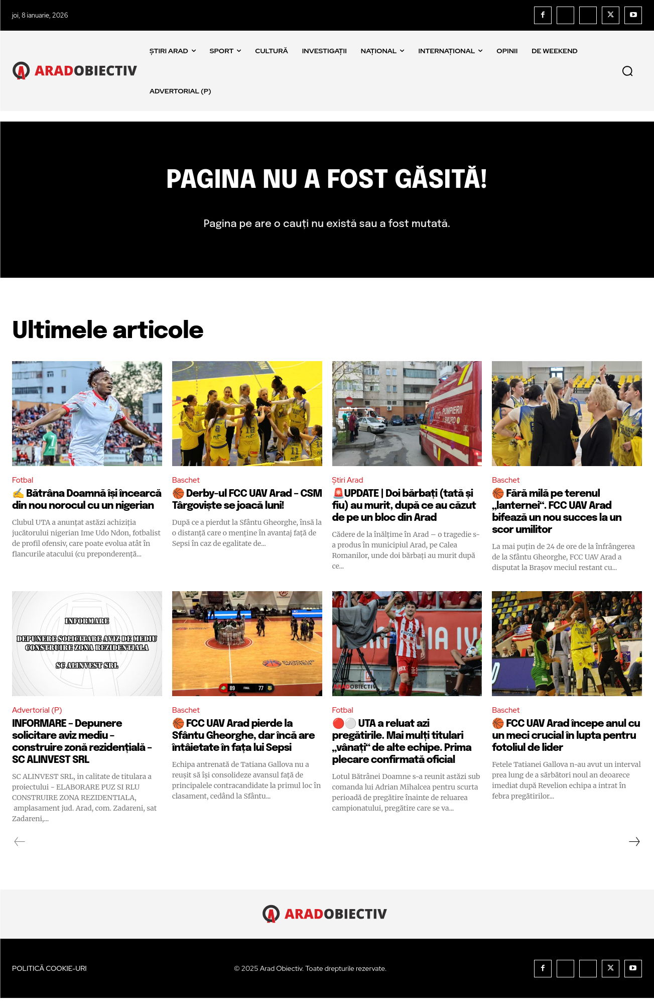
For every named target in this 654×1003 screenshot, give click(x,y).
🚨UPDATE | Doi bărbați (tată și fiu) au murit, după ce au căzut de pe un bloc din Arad (404, 510)
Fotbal (23, 483)
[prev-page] (20, 846)
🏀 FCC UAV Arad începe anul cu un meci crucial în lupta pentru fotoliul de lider (566, 740)
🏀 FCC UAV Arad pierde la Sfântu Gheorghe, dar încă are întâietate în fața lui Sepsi (243, 740)
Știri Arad (348, 483)
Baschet (186, 483)
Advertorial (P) (38, 714)
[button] (627, 70)
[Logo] (77, 70)
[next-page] (634, 846)
